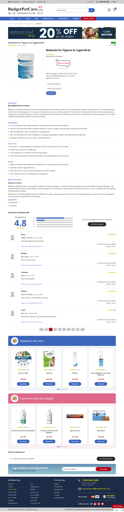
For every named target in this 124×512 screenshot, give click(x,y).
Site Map (10, 500)
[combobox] (117, 510)
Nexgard (56, 495)
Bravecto (57, 492)
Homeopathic (48, 19)
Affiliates (32, 489)
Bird (36, 19)
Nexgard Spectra (59, 497)
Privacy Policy (12, 495)
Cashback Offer (12, 503)
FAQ (31, 484)
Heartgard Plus (58, 489)
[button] (58, 389)
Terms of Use (34, 492)
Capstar (56, 484)
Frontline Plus (58, 486)
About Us (11, 484)
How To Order (12, 497)
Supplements (63, 19)
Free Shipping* (14, 1)
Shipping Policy (34, 486)
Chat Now (117, 506)
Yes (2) (108, 246)
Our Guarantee (34, 495)
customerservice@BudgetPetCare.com (96, 488)
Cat (19, 19)
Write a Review (97, 224)
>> (83, 329)
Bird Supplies (18, 24)
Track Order (90, 2)
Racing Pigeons (29, 24)
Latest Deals (12, 489)
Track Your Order (35, 503)
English (116, 510)
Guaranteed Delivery (28, 2)
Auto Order (33, 500)
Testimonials (34, 497)
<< (41, 329)
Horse (28, 19)
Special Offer (88, 19)
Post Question (106, 458)
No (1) (114, 246)
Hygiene (76, 19)
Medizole (38, 24)
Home (10, 24)
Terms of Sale (12, 492)
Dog (12, 19)
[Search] (92, 10)
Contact (10, 486)
